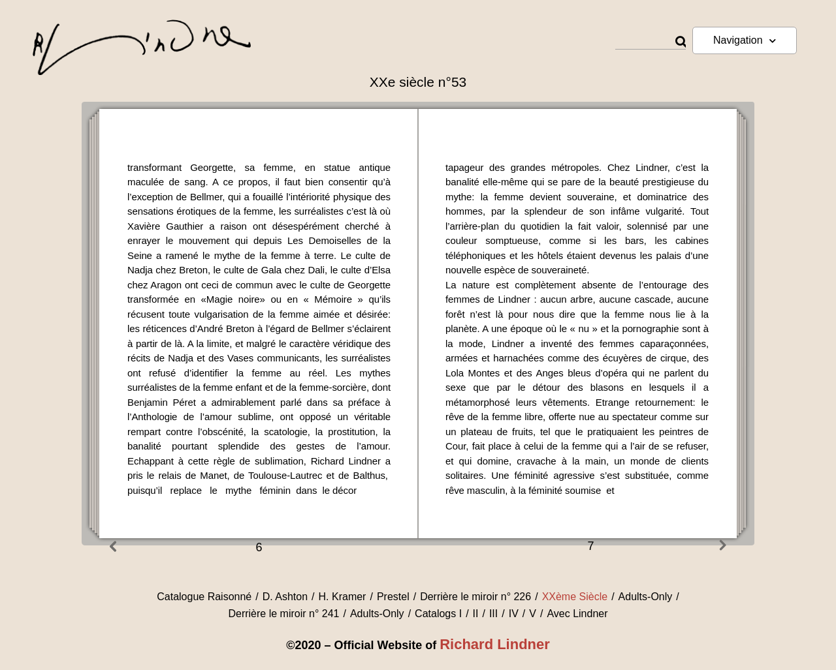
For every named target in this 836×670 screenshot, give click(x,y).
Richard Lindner (495, 644)
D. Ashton (285, 596)
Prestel (393, 596)
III (493, 613)
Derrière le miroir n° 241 (283, 613)
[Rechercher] (680, 42)
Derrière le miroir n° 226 (475, 596)
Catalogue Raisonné (204, 596)
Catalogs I (438, 613)
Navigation (744, 41)
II (476, 613)
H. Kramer (342, 596)
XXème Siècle (575, 596)
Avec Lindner (577, 613)
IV (514, 613)
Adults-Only (646, 596)
